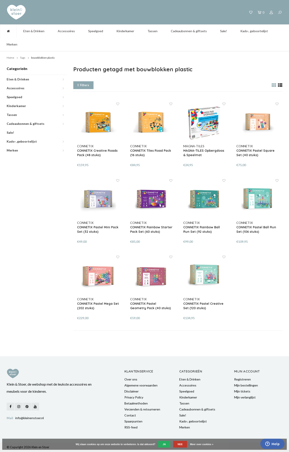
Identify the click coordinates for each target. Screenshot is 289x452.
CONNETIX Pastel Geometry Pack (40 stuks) (150, 306)
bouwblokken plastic (43, 57)
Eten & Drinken (33, 31)
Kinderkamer (125, 31)
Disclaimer (131, 391)
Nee (180, 444)
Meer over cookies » (201, 444)
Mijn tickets (242, 391)
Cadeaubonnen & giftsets (189, 31)
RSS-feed (131, 427)
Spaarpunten (133, 421)
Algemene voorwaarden (140, 385)
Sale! (223, 31)
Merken (12, 44)
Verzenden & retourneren (142, 409)
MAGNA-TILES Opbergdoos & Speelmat (203, 153)
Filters (83, 85)
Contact (130, 415)
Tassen (152, 31)
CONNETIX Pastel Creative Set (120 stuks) (203, 306)
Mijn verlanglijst (245, 397)
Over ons (130, 379)
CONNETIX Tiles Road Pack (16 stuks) (150, 153)
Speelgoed (95, 31)
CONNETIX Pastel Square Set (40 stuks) (255, 153)
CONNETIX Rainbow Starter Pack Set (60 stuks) (151, 229)
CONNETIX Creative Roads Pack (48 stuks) (97, 153)
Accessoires (66, 31)
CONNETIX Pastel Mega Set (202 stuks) (98, 306)
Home (10, 57)
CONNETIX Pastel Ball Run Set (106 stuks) (256, 229)
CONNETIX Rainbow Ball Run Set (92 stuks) (201, 229)
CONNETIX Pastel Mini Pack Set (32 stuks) (97, 229)
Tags (22, 57)
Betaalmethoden (136, 403)
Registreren (242, 379)
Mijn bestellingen (246, 385)
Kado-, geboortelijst (254, 31)
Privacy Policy (133, 397)
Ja (164, 444)
